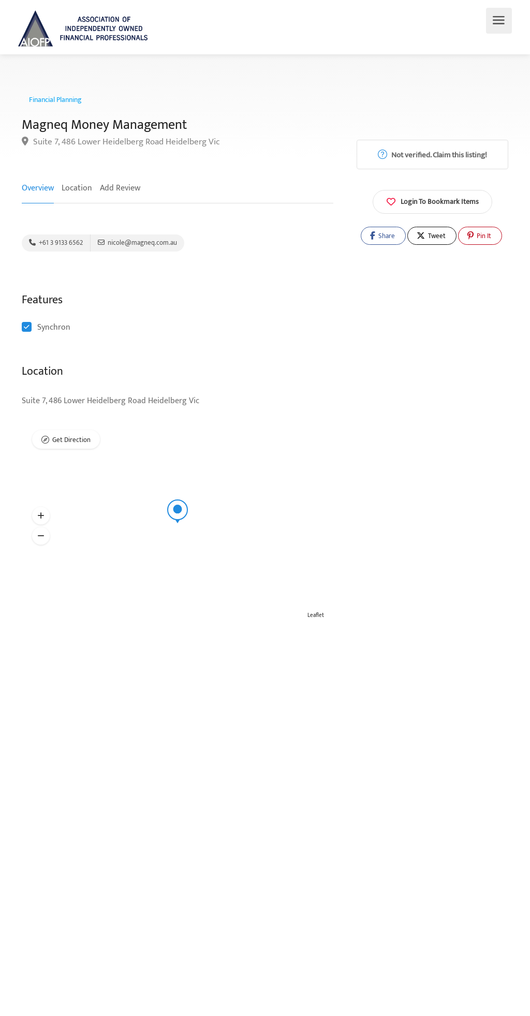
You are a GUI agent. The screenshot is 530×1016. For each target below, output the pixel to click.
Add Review (120, 188)
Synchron (53, 327)
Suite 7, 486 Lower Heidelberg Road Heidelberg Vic (121, 142)
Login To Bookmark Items (432, 201)
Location (77, 188)
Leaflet (315, 615)
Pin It (479, 236)
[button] (41, 516)
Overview (38, 188)
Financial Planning (55, 100)
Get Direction (71, 440)
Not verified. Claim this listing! (432, 155)
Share (382, 236)
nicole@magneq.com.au (137, 242)
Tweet (431, 236)
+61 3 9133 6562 (56, 242)
